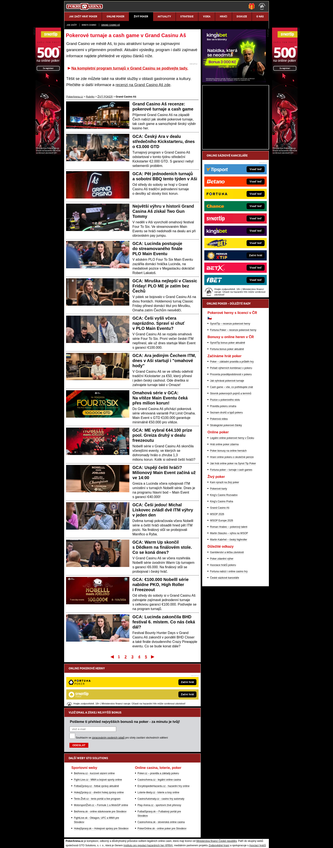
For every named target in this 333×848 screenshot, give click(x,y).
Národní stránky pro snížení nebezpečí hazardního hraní (217, 832)
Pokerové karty (218, 538)
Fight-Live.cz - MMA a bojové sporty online (98, 735)
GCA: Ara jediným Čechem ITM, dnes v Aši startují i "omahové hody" (164, 360)
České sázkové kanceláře (224, 627)
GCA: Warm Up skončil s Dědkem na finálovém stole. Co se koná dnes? (162, 547)
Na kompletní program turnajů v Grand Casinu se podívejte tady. (129, 68)
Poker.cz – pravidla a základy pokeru (158, 729)
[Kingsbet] (234, 131)
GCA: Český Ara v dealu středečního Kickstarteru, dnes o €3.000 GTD (164, 141)
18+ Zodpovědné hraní (200, 841)
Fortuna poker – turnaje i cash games (231, 519)
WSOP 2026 (217, 563)
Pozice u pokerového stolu (225, 449)
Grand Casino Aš (110, 25)
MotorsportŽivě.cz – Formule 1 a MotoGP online (101, 761)
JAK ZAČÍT (71, 25)
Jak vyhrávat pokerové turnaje (227, 430)
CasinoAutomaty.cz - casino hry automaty (161, 754)
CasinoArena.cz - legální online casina (159, 735)
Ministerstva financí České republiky (216, 796)
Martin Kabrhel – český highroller (228, 589)
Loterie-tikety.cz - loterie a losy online (158, 748)
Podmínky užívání (126, 841)
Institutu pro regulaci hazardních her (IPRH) (148, 801)
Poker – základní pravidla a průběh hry (232, 411)
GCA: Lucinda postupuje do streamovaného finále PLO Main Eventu (158, 248)
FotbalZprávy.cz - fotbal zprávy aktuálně (96, 741)
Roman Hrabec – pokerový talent (228, 576)
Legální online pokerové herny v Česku (232, 487)
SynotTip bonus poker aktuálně (227, 392)
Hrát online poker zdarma (224, 494)
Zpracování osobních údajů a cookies (162, 841)
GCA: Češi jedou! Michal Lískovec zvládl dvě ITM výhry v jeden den (163, 509)
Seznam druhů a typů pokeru (226, 462)
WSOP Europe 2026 (221, 570)
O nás (67, 841)
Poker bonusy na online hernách (228, 500)
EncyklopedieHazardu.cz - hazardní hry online (164, 741)
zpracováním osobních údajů (108, 693)
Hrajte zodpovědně (76, 814)
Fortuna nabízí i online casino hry (229, 621)
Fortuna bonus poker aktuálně (227, 398)
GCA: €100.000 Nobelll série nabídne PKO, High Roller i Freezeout (161, 584)
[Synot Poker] (285, 153)
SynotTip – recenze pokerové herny (230, 373)
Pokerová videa (219, 468)
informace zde (139, 818)
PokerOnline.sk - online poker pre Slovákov (162, 784)
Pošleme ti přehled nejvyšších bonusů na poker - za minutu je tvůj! (125, 677)
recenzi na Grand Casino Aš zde (143, 85)
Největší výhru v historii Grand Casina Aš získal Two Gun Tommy (163, 211)
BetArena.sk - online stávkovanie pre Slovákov (100, 767)
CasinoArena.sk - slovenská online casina (161, 778)
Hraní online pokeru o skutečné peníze (232, 506)
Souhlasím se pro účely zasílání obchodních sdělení (122, 693)
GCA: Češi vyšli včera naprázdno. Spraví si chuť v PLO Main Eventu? (159, 323)
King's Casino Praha (221, 551)
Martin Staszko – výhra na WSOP (229, 582)
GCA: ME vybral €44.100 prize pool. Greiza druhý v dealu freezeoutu (162, 435)
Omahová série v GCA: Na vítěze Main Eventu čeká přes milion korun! (160, 397)
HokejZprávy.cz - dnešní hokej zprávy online (99, 748)
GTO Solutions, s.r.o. (231, 841)
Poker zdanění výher (221, 608)
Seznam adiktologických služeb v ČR (146, 832)
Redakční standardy (100, 841)
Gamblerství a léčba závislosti (227, 601)
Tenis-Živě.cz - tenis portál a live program (97, 754)
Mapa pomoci (175, 832)
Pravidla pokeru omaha (223, 455)
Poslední (153, 657)
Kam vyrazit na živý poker (224, 531)
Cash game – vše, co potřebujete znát (231, 436)
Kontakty (80, 841)
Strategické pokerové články (226, 474)
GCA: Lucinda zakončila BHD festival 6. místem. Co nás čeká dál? (164, 621)
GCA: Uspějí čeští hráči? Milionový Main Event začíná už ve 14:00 (164, 472)
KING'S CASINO (89, 25)
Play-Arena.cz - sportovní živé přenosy (159, 761)
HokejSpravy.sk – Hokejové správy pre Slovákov (101, 784)
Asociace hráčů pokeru (223, 614)
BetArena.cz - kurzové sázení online (94, 729)
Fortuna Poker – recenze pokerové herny (233, 379)
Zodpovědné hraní (219, 801)
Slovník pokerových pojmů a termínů (230, 443)
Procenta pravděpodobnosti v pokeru (231, 424)
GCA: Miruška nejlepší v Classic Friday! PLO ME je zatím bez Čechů (165, 285)
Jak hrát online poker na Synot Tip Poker (233, 513)
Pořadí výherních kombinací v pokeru (231, 417)
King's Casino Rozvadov (224, 544)
